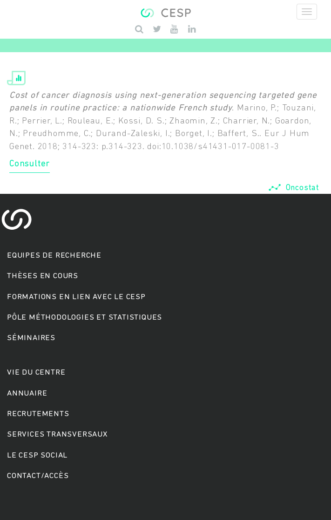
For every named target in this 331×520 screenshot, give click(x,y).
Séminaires (31, 338)
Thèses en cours (42, 276)
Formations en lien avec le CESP (76, 297)
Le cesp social (37, 455)
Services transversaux (57, 434)
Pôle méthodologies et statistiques (84, 318)
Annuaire (27, 393)
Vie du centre (36, 372)
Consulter (29, 164)
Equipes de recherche (54, 256)
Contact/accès (37, 476)
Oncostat (293, 188)
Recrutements (38, 414)
